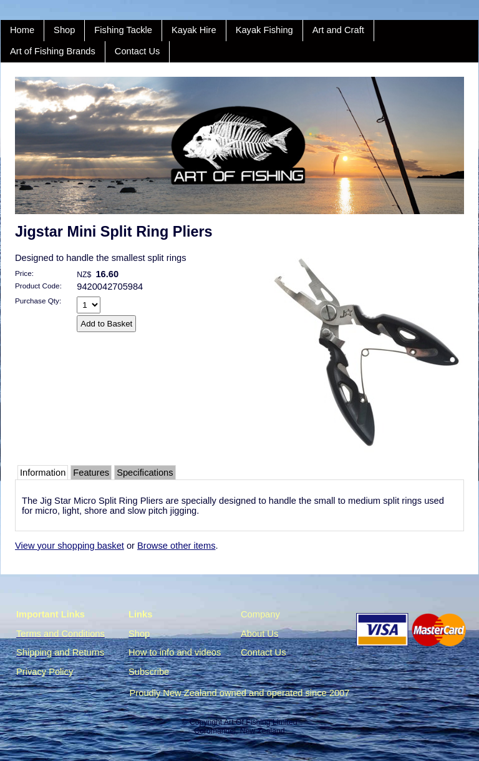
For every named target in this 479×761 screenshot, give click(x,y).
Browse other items (176, 546)
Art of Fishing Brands (52, 51)
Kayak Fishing (264, 30)
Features (91, 473)
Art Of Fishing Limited (260, 722)
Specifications (145, 473)
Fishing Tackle (123, 30)
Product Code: (38, 286)
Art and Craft (338, 30)
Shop (64, 30)
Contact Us (137, 51)
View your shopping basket (69, 546)
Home (22, 30)
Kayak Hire (194, 30)
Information (42, 473)
